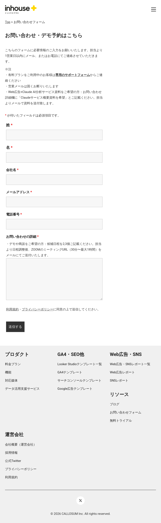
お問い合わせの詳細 (22, 237)
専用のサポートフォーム (72, 75)
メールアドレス (19, 192)
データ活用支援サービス (22, 389)
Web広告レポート (122, 372)
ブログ (114, 404)
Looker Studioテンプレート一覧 (79, 364)
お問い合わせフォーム (125, 412)
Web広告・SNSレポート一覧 (130, 364)
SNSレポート (119, 380)
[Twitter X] (80, 500)
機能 (8, 372)
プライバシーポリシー (37, 309)
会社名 (12, 170)
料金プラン (13, 364)
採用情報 (11, 453)
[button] (153, 9)
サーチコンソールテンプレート (79, 380)
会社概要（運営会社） (20, 444)
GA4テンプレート (69, 372)
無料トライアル (121, 420)
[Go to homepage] (20, 9)
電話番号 (14, 214)
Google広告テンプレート (74, 389)
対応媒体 (11, 380)
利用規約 (12, 309)
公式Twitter (13, 461)
